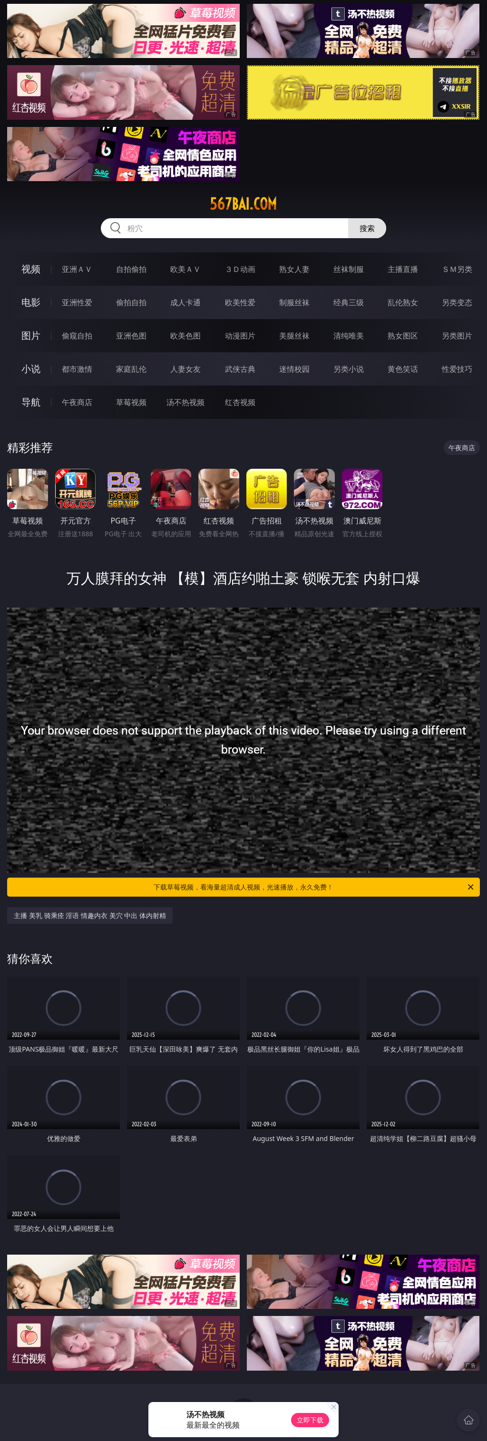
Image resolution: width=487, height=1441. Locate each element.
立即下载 (310, 1419)
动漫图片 (240, 335)
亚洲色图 (131, 335)
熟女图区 (403, 335)
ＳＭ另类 (457, 269)
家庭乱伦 (131, 369)
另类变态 (457, 302)
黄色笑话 (403, 369)
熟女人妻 (294, 269)
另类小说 (348, 369)
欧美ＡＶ (185, 269)
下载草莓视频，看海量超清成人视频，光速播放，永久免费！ (314, 887)
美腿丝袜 (294, 335)
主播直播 (403, 269)
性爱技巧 (457, 369)
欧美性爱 (240, 302)
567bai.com (243, 203)
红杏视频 (240, 402)
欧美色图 (185, 335)
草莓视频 (131, 402)
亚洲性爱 (77, 302)
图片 (30, 335)
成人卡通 (185, 302)
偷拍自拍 (131, 302)
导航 (30, 402)
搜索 (367, 228)
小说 (30, 368)
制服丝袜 (294, 302)
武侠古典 (240, 369)
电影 (30, 302)
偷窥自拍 (77, 335)
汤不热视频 (185, 402)
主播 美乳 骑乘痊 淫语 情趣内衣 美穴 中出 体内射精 (90, 915)
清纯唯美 (348, 335)
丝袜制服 (348, 269)
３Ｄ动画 (240, 269)
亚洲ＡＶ (77, 269)
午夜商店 (77, 402)
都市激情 (77, 369)
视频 (30, 268)
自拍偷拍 (131, 269)
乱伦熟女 (403, 302)
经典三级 (348, 302)
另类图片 (457, 335)
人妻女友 (185, 369)
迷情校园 (294, 369)
